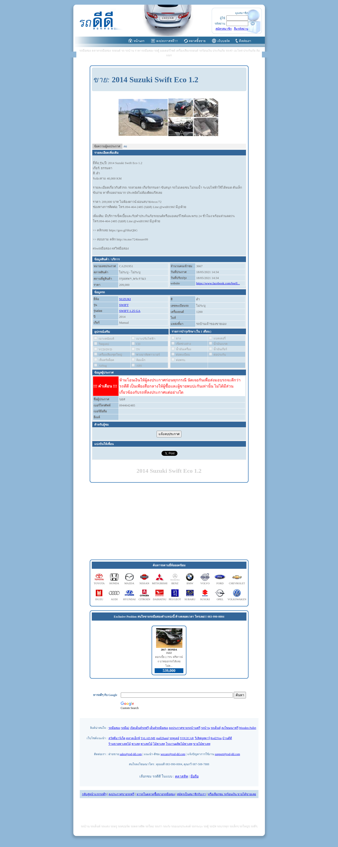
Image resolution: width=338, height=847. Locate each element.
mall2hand (162, 738)
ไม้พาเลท (159, 744)
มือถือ (194, 776)
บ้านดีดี (227, 738)
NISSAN (144, 583)
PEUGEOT (175, 599)
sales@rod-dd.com (131, 754)
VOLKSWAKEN (237, 599)
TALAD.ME (148, 738)
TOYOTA (99, 583)
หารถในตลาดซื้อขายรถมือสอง (155, 794)
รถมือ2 (125, 728)
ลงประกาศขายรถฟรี (121, 794)
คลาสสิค (181, 776)
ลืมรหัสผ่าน (241, 28)
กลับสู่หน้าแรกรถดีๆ (94, 794)
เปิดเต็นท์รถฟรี (139, 728)
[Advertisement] (169, 521)
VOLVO (205, 583)
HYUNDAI (129, 599)
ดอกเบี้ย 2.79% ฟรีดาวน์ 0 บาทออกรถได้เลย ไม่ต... (169, 661)
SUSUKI (205, 599)
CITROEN (144, 599)
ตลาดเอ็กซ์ (133, 738)
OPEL (220, 599)
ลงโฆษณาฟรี (229, 728)
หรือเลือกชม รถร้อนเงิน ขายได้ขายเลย (232, 794)
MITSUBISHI (159, 583)
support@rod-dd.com (227, 754)
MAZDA (129, 583)
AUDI (114, 599)
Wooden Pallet (247, 728)
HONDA (114, 583)
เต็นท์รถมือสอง (158, 728)
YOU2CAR (187, 738)
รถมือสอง (114, 728)
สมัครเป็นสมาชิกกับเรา (191, 794)
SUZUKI (125, 299)
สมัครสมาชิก (224, 28)
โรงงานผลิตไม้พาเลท (179, 744)
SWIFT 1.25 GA (129, 311)
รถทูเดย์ (174, 738)
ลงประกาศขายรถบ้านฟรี (184, 728)
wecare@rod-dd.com (173, 754)
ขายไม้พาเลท (201, 744)
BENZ (174, 583)
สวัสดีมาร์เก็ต (116, 738)
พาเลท (136, 744)
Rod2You (216, 738)
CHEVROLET (237, 583)
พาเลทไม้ (146, 744)
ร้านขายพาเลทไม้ (119, 744)
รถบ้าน (205, 728)
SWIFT (124, 305)
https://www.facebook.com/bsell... (218, 283)
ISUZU (99, 599)
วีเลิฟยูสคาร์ (202, 738)
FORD (220, 583)
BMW (190, 583)
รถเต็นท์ (216, 728)
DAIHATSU (159, 599)
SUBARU (189, 599)
